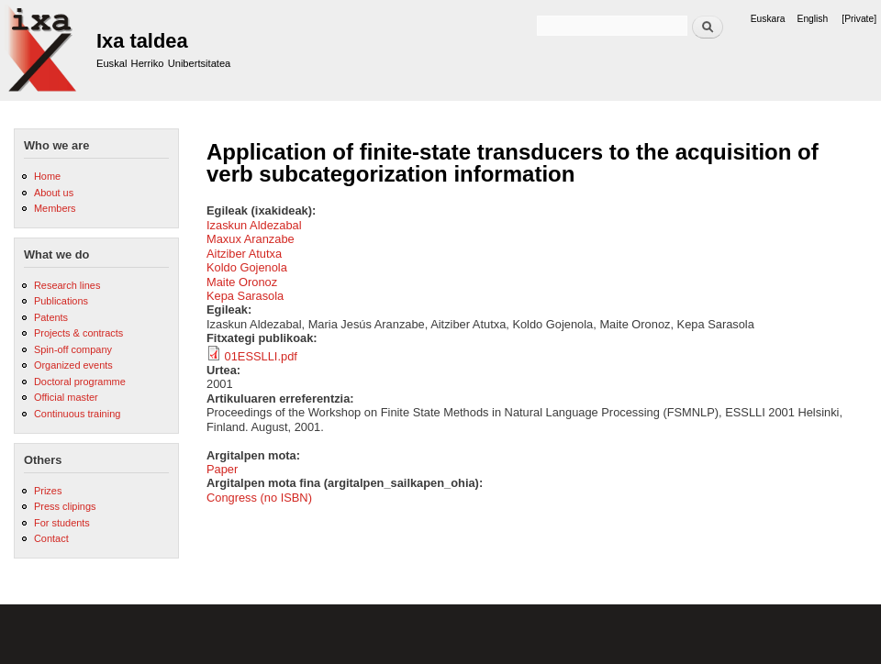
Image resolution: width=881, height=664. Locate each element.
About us (53, 192)
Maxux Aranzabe (250, 239)
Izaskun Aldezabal (254, 225)
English (813, 19)
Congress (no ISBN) (259, 497)
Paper (222, 469)
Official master (66, 397)
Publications (61, 300)
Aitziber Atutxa (244, 253)
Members (55, 208)
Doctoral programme (80, 381)
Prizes (47, 490)
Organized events (73, 365)
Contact (51, 538)
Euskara (768, 19)
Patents (51, 317)
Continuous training (77, 413)
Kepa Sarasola (245, 296)
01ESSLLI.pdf (261, 356)
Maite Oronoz (241, 282)
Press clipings (65, 506)
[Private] (859, 19)
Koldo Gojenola (246, 267)
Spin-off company (73, 349)
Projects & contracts (78, 332)
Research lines (67, 285)
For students (62, 522)
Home (47, 176)
